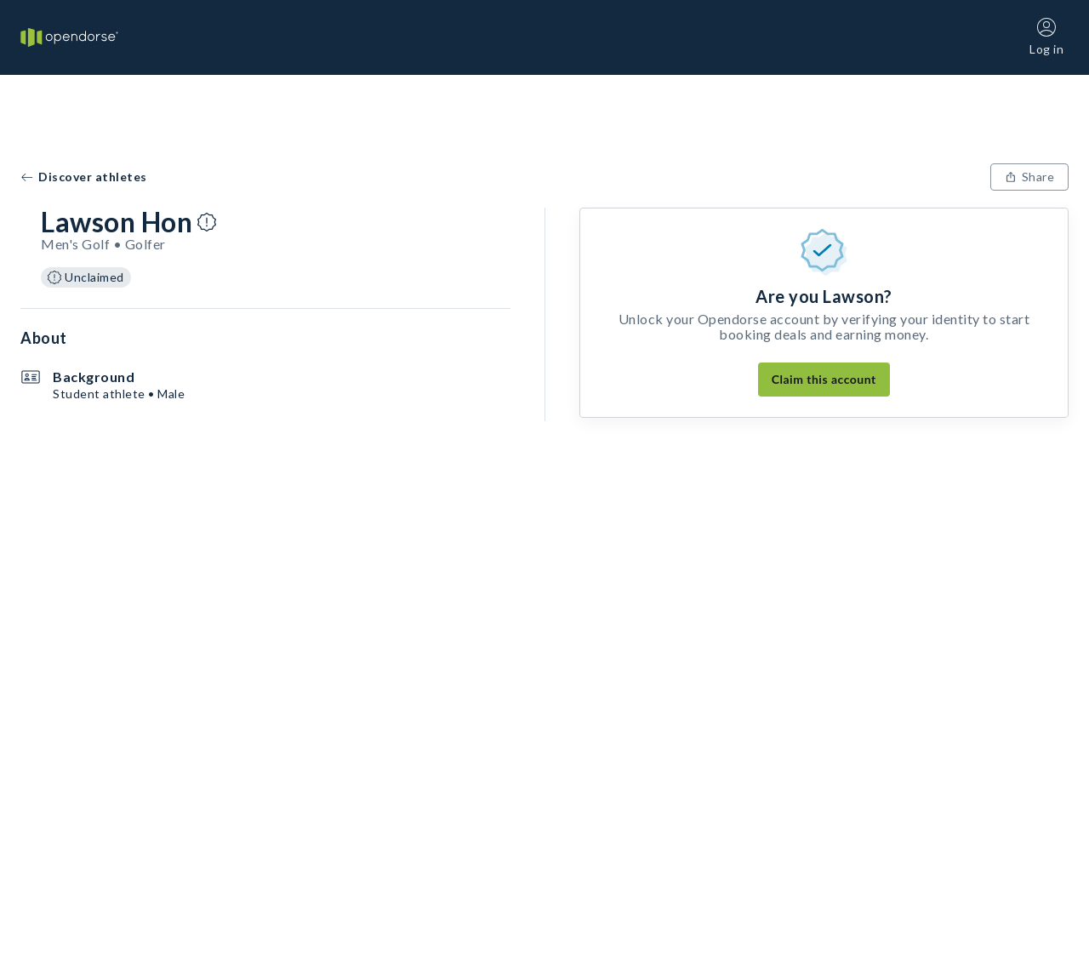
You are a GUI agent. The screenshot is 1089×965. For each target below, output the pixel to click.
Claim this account (824, 379)
